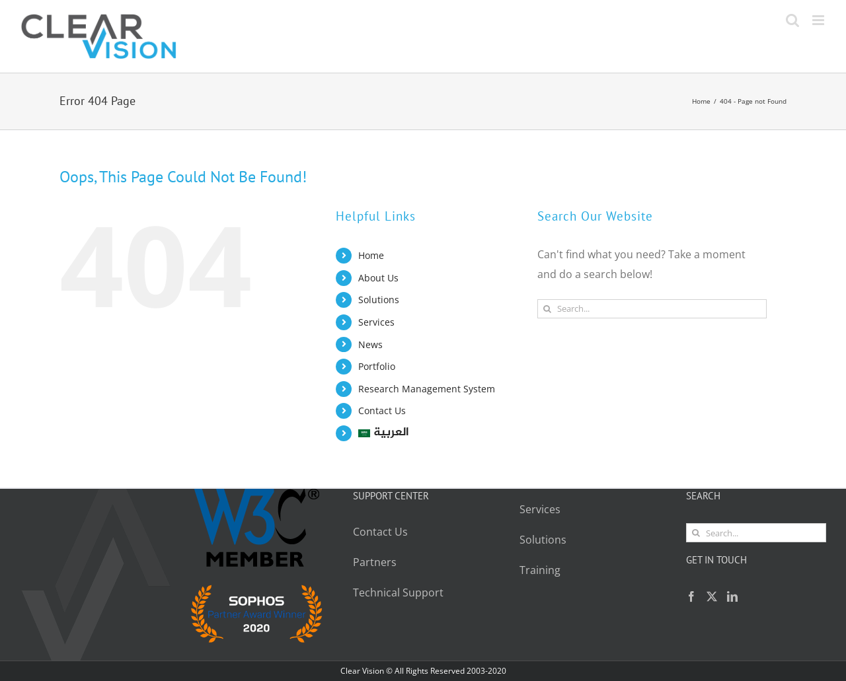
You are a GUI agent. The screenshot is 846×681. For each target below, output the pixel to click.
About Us (378, 277)
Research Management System (426, 388)
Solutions (378, 299)
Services (376, 322)
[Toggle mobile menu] (819, 20)
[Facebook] (691, 596)
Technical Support (399, 592)
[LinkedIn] (732, 596)
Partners (375, 562)
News (370, 344)
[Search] (547, 308)
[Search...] (652, 308)
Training (539, 570)
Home (371, 255)
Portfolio (376, 366)
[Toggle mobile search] (792, 20)
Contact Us (382, 410)
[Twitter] (712, 596)
